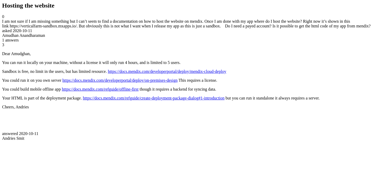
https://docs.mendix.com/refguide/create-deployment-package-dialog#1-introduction (153, 98)
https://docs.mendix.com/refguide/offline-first (100, 89)
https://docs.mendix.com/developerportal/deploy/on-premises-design (120, 80)
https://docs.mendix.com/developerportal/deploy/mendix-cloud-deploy (167, 71)
